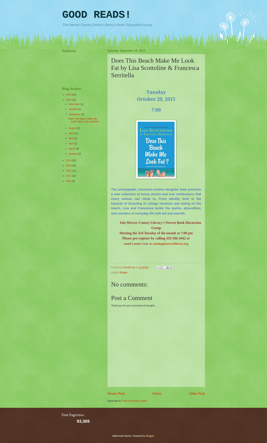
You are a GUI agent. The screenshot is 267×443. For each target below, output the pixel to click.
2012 (69, 171)
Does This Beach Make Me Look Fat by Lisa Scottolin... (84, 120)
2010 (69, 181)
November (74, 104)
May (71, 138)
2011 (69, 176)
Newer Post (116, 393)
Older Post (197, 393)
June (72, 133)
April (71, 143)
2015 (69, 100)
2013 (69, 165)
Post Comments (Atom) (134, 401)
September (75, 114)
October (73, 109)
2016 (69, 94)
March (72, 148)
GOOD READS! (96, 15)
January (73, 154)
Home (156, 393)
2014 (69, 160)
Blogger (123, 272)
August (73, 128)
